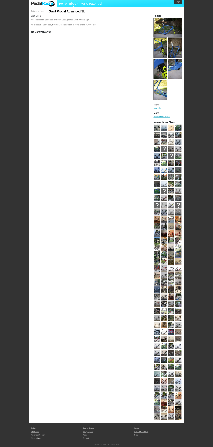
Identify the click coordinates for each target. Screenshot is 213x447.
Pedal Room (43, 3)
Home (63, 3)
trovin (58, 20)
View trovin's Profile (162, 116)
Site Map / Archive (141, 432)
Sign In (90, 432)
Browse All (35, 432)
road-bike (157, 108)
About (85, 435)
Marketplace (88, 3)
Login (178, 2)
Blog (136, 435)
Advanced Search (38, 435)
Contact (86, 438)
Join (100, 3)
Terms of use (115, 444)
